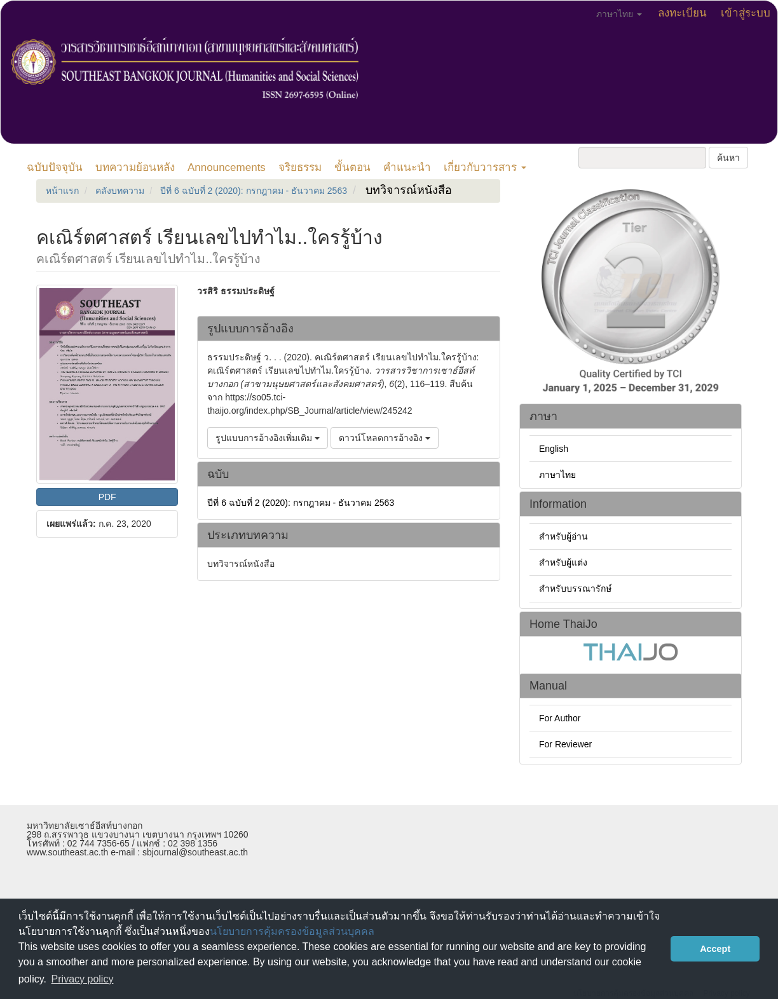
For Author (559, 718)
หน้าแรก (62, 191)
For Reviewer (565, 744)
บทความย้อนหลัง (135, 167)
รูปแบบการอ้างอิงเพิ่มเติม (267, 438)
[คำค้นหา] (642, 157)
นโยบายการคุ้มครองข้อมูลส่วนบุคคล (292, 931)
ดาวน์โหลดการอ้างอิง (384, 438)
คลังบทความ (119, 191)
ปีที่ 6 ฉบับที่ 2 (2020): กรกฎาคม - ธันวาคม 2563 (253, 191)
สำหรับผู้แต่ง (563, 562)
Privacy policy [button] (82, 979)
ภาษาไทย (557, 475)
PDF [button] (107, 497)
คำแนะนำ (407, 167)
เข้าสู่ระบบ (745, 13)
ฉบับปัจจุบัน (55, 167)
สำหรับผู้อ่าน (563, 536)
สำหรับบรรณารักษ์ (575, 588)
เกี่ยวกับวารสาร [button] (485, 167)
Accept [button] (715, 949)
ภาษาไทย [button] (619, 14)
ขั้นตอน (352, 167)
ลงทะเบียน (682, 13)
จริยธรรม (300, 167)
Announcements (227, 167)
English (553, 449)
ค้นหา (728, 158)
